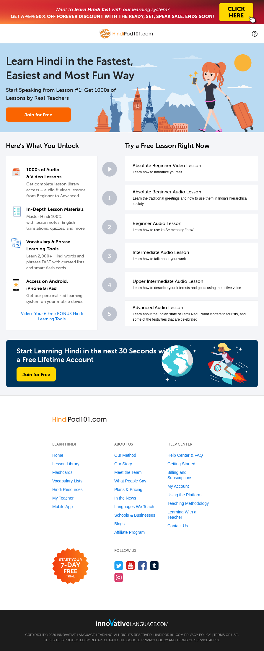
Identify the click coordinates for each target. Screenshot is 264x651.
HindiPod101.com (168, 635)
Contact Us (177, 525)
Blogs (119, 523)
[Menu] (9, 33)
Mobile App (62, 506)
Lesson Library (65, 463)
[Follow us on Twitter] (118, 565)
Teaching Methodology (188, 503)
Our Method (125, 455)
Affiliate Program (129, 532)
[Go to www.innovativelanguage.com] (132, 622)
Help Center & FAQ (185, 455)
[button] (254, 33)
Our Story (123, 463)
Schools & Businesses (134, 515)
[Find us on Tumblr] (154, 565)
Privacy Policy (197, 635)
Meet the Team (127, 472)
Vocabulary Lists (67, 481)
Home (57, 455)
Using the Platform (184, 494)
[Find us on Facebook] (142, 565)
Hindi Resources (67, 489)
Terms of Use (226, 635)
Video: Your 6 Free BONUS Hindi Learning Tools (52, 316)
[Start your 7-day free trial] (70, 566)
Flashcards (62, 472)
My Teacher (63, 498)
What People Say (130, 481)
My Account (178, 486)
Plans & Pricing (128, 489)
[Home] (126, 37)
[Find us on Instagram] (118, 577)
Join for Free (38, 115)
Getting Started (181, 463)
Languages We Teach (134, 506)
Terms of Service (192, 640)
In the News (125, 498)
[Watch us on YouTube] (130, 565)
